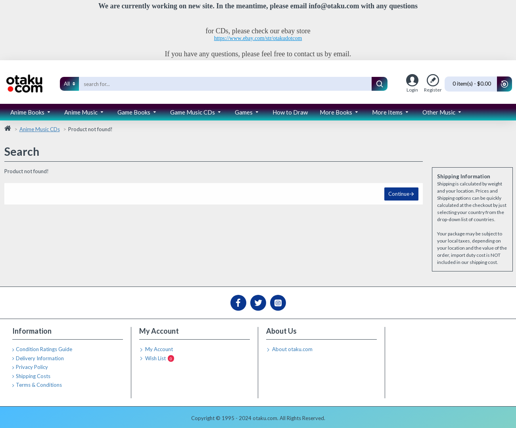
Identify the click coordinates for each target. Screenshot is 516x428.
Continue (398, 194)
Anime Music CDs (39, 129)
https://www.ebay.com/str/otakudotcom (258, 38)
